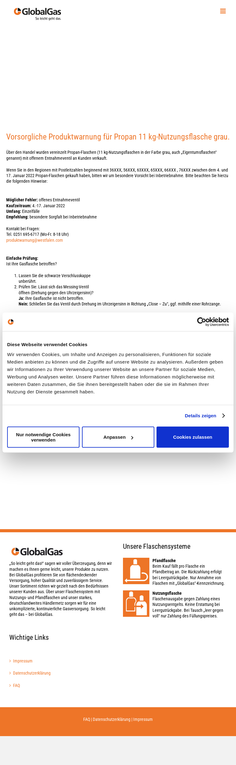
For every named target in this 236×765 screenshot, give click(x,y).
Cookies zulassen (192, 437)
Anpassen (118, 437)
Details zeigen (200, 415)
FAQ (16, 685)
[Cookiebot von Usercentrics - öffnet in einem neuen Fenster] (202, 322)
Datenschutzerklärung (32, 673)
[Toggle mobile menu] (223, 11)
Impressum (23, 660)
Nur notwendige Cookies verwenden (43, 437)
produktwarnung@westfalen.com (34, 240)
